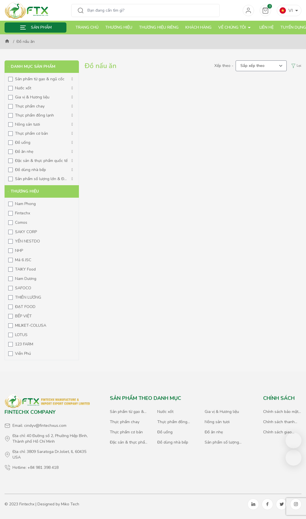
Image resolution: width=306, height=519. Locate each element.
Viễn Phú (23, 353)
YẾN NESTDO (27, 241)
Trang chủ (87, 27)
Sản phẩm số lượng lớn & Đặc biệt (41, 179)
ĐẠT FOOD (25, 306)
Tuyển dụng (293, 27)
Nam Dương (25, 278)
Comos (21, 222)
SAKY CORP (26, 232)
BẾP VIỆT (23, 316)
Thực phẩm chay (30, 106)
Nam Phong (25, 203)
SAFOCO (23, 288)
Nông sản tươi (27, 124)
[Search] (151, 10)
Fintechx (22, 213)
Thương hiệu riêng (159, 27)
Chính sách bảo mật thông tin (280, 412)
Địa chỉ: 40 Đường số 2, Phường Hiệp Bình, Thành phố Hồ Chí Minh (50, 438)
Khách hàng (198, 27)
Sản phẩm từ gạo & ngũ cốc (39, 79)
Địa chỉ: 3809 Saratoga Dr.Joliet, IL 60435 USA (49, 454)
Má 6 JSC (23, 260)
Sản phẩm (41, 27)
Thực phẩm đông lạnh (34, 115)
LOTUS (21, 334)
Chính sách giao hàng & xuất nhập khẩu (279, 432)
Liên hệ (266, 27)
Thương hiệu (118, 27)
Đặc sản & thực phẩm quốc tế (41, 160)
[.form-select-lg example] (261, 65)
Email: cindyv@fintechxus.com (39, 425)
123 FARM (24, 344)
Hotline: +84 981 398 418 (35, 467)
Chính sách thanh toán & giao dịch (279, 422)
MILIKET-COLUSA (30, 325)
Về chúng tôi (235, 27)
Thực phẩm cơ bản (31, 133)
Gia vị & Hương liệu (32, 97)
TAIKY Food (25, 269)
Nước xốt (23, 88)
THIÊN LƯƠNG (28, 297)
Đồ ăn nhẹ (24, 151)
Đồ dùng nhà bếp (30, 169)
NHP (19, 250)
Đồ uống (22, 142)
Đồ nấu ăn (25, 41)
